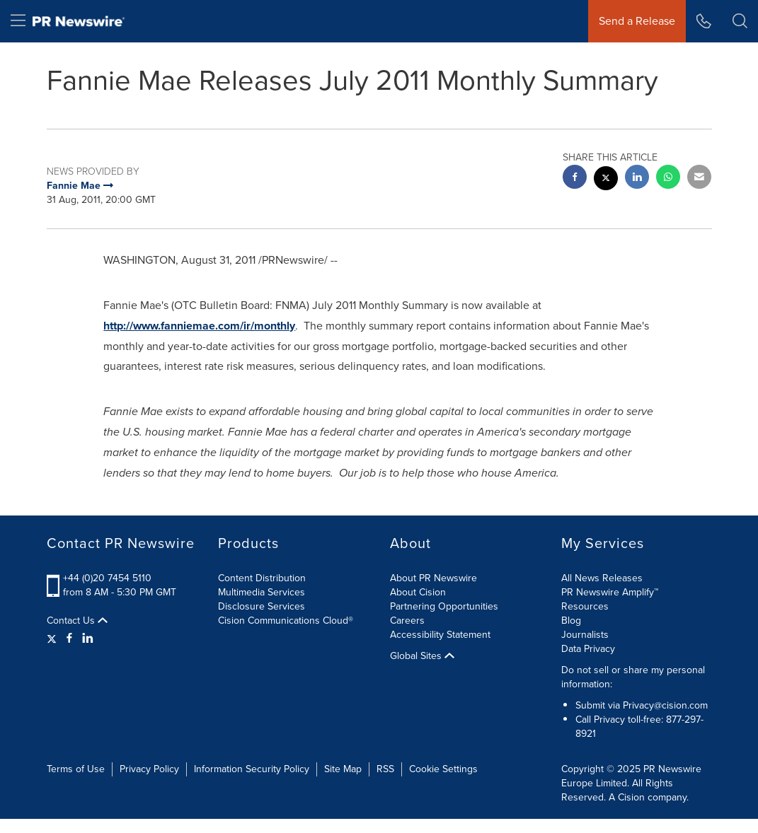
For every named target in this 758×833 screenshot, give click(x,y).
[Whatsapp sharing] (668, 178)
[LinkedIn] (88, 638)
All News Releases (602, 578)
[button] (740, 21)
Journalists (585, 634)
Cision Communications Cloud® (285, 620)
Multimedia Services (261, 592)
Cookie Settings (443, 769)
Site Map (343, 769)
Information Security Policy (251, 769)
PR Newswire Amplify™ (609, 592)
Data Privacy (588, 648)
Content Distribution (262, 578)
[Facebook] (69, 638)
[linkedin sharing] (637, 178)
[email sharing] (699, 178)
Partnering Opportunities (444, 606)
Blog (571, 620)
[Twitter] (53, 638)
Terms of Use (76, 769)
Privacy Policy (149, 769)
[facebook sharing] (575, 178)
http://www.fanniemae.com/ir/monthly (199, 326)
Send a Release (637, 21)
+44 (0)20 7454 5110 (107, 578)
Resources (585, 606)
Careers (407, 620)
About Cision (418, 592)
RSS (385, 769)
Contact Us (77, 621)
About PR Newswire (433, 578)
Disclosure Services (261, 606)
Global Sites (422, 656)
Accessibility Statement (440, 634)
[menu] (18, 21)
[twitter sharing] (606, 180)
